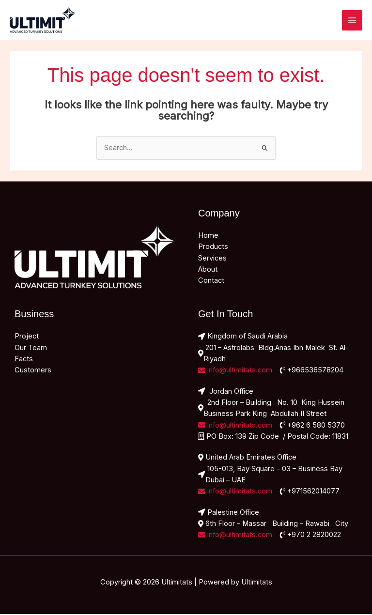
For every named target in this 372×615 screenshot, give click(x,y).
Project (27, 337)
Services (212, 259)
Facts (24, 359)
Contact (211, 281)
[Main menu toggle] (352, 21)
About (207, 270)
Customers (33, 371)
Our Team (31, 348)
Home (208, 236)
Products (213, 247)
